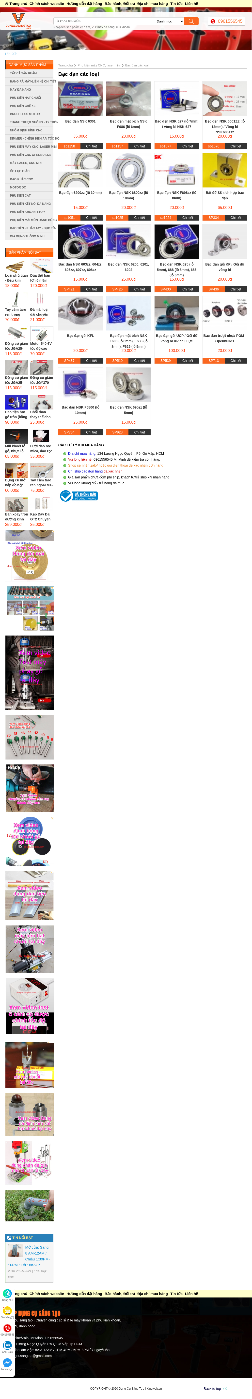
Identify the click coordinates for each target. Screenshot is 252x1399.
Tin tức (176, 3)
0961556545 (230, 21)
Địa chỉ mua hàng (152, 3)
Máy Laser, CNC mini (26, 163)
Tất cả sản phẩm (23, 73)
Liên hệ (191, 3)
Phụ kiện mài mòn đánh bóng (31, 220)
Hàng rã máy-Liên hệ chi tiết (31, 81)
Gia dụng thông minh (27, 236)
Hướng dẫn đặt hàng (84, 3)
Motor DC (18, 187)
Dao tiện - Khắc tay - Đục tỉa (31, 228)
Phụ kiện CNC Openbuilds (30, 155)
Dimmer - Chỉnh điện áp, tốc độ (31, 138)
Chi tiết (91, 146)
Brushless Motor (25, 114)
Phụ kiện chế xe (22, 106)
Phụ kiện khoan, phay (27, 212)
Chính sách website (47, 3)
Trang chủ (18, 3)
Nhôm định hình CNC (26, 130)
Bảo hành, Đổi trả (120, 3)
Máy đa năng (20, 89)
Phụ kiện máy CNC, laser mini (31, 146)
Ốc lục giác (19, 171)
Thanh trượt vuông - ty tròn (31, 122)
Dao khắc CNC (21, 179)
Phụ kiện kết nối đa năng (30, 204)
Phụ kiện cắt (20, 195)
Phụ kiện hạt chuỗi (25, 98)
